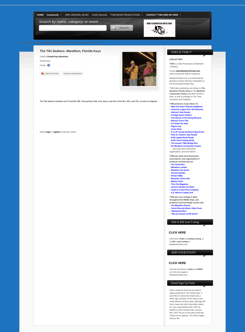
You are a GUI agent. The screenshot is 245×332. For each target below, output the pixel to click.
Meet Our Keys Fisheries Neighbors (187, 107)
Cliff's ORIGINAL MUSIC (77, 15)
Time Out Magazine (179, 184)
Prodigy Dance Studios (181, 115)
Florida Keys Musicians (53, 43)
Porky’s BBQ (176, 176)
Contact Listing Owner (73, 73)
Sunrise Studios (178, 173)
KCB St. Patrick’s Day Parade (184, 135)
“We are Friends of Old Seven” (184, 214)
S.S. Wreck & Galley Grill (182, 193)
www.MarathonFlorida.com (188, 71)
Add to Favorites (50, 73)
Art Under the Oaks (179, 123)
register (56, 132)
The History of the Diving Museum (186, 118)
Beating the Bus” (179, 211)
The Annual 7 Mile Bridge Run (184, 143)
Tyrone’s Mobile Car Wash (182, 187)
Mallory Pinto (177, 181)
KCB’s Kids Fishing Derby (182, 140)
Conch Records (99, 15)
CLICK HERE (177, 232)
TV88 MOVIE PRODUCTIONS (126, 15)
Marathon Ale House (180, 170)
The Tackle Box (178, 164)
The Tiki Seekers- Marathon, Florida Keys (70, 51)
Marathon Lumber (179, 167)
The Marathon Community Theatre (186, 146)
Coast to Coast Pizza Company (185, 190)
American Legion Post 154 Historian (187, 109)
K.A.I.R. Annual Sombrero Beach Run (187, 132)
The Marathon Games (180, 205)
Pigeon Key (176, 126)
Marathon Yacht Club (180, 178)
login (48, 132)
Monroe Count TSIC (180, 121)
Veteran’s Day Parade (180, 112)
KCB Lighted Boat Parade (182, 138)
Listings (37, 43)
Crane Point (176, 129)
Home (29, 43)
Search (124, 27)
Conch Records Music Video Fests (186, 208)
